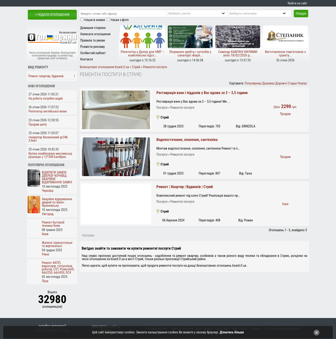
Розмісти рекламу (92, 47)
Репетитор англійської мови (47, 111)
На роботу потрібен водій (45, 98)
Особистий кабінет (93, 53)
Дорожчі (281, 83)
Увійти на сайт (297, 3)
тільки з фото (120, 20)
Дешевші (268, 83)
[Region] (200, 13)
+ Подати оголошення (52, 15)
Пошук (301, 13)
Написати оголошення (95, 34)
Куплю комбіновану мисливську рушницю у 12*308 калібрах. (50, 155)
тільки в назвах (94, 20)
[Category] (261, 13)
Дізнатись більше (232, 332)
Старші (292, 83)
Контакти (86, 59)
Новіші (302, 83)
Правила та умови (92, 40)
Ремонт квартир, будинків (45, 76)
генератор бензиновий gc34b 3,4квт (48, 138)
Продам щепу (37, 124)
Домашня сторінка (93, 28)
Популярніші (253, 83)
